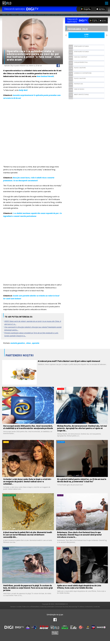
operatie (35, 343)
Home (4, 15)
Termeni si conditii (15, 606)
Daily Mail (23, 90)
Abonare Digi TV (74, 606)
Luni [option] (86, 35)
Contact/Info (89, 606)
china (28, 343)
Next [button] (107, 35)
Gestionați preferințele (47, 606)
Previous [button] (66, 35)
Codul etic (97, 606)
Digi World (6, 3)
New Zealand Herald (45, 76)
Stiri (8, 15)
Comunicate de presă (61, 606)
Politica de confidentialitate (30, 606)
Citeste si (14, 15)
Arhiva (82, 606)
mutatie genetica (17, 343)
